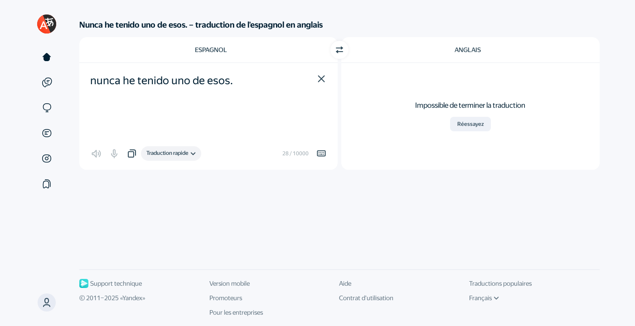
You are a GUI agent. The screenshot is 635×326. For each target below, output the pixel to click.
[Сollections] (47, 184)
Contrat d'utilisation (366, 298)
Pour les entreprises (236, 312)
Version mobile (229, 283)
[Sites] (47, 108)
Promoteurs (225, 298)
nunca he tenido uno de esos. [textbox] (161, 80)
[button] (321, 79)
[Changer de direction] (339, 50)
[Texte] (47, 57)
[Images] (47, 158)
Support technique (110, 283)
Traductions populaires (500, 283)
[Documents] (47, 133)
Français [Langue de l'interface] (484, 298)
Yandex (132, 298)
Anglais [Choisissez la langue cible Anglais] (468, 49)
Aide (345, 283)
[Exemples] (47, 82)
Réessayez (470, 124)
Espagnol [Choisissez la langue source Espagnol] (211, 49)
